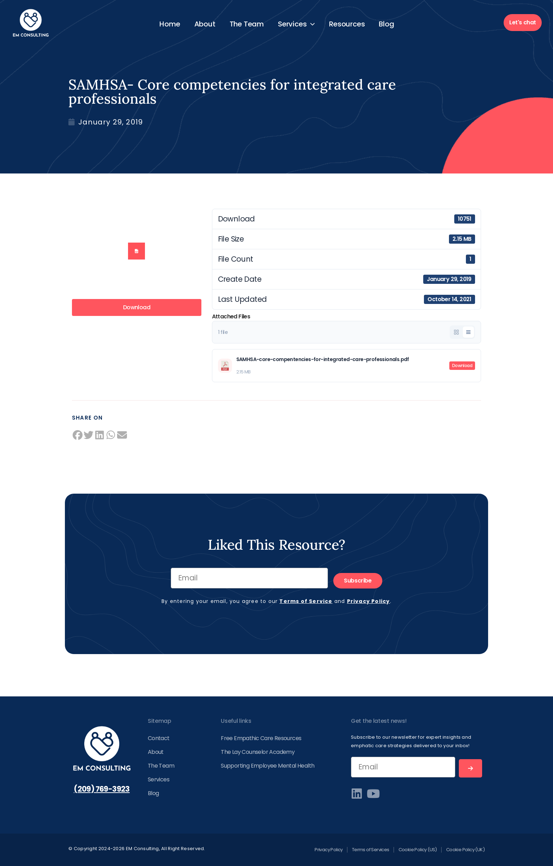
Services (296, 24)
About (204, 24)
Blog (386, 24)
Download (136, 307)
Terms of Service (305, 601)
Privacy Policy (368, 601)
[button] (77, 435)
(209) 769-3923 (102, 789)
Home (169, 24)
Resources (347, 24)
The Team (247, 24)
